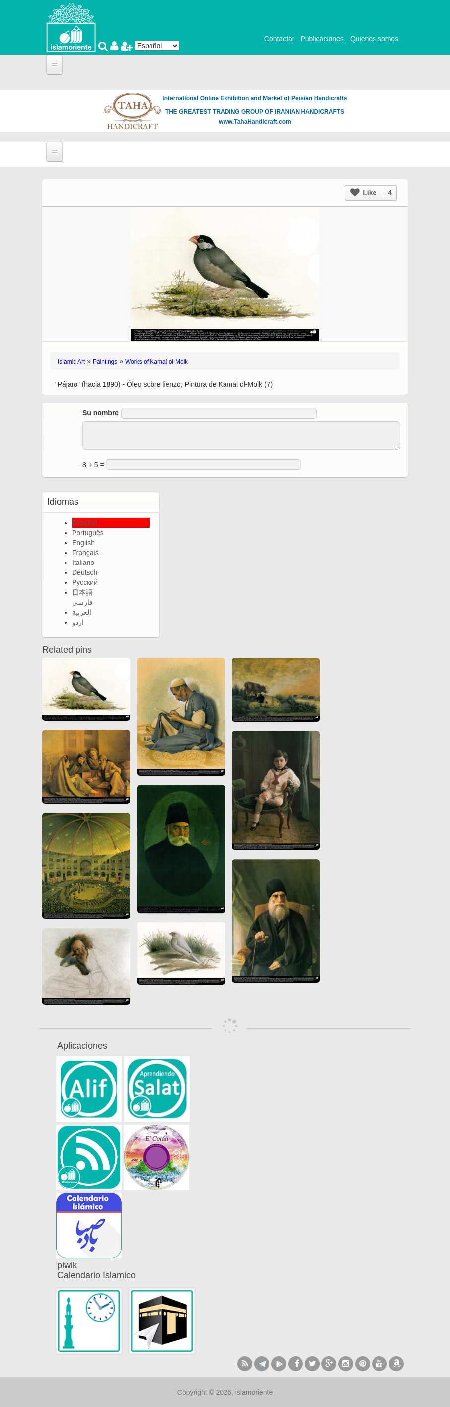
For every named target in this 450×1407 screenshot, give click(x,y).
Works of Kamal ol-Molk (156, 361)
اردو (78, 622)
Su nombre (100, 413)
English (83, 543)
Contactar (279, 39)
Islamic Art (71, 361)
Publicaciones (321, 39)
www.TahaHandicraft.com (255, 121)
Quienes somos (374, 39)
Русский (85, 582)
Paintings (105, 361)
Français (85, 553)
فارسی (82, 602)
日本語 (82, 592)
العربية (81, 612)
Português (88, 533)
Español (84, 523)
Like (371, 193)
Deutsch (84, 572)
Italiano (83, 562)
